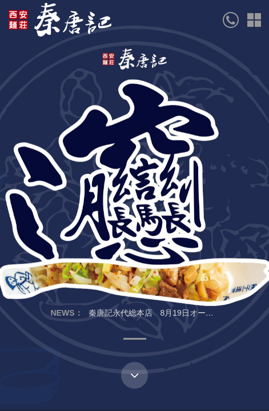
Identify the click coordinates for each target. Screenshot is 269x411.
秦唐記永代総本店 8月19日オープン (155, 312)
